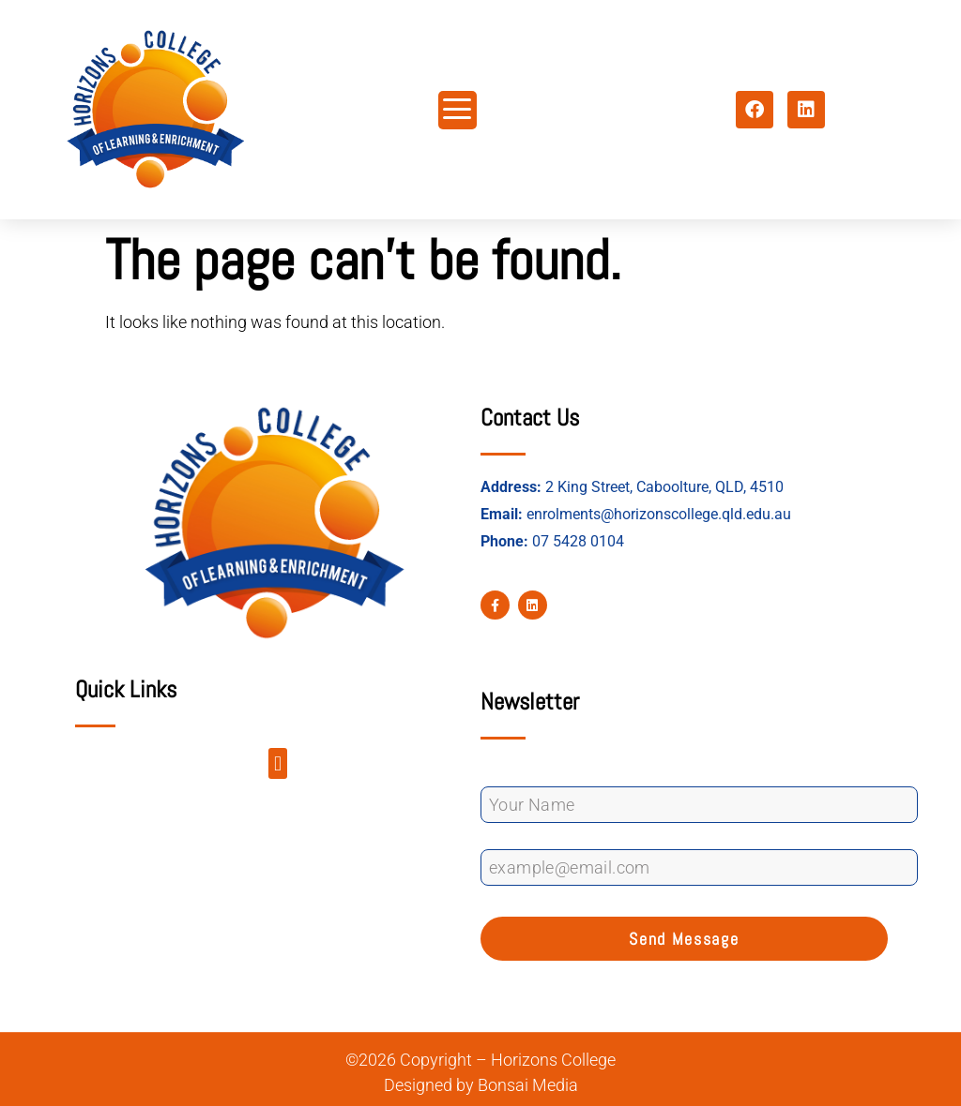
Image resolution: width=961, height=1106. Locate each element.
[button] (277, 763)
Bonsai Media (528, 1085)
